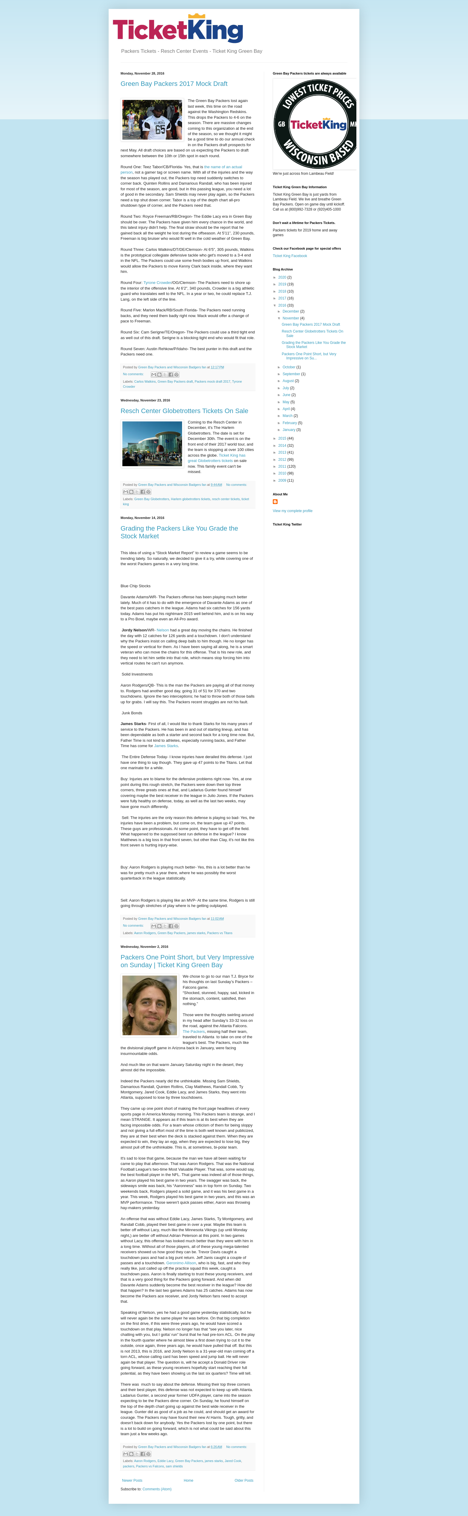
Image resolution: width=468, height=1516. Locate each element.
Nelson (163, 630)
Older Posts (244, 1480)
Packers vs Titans (220, 933)
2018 (282, 291)
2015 (282, 438)
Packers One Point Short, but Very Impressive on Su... (309, 356)
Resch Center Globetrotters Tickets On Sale (184, 411)
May (286, 402)
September (292, 374)
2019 (282, 284)
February (290, 423)
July (286, 388)
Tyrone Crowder (158, 282)
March (288, 416)
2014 (282, 445)
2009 (282, 480)
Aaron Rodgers (145, 933)
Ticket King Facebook (290, 256)
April (287, 409)
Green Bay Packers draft (175, 381)
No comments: (134, 374)
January (289, 430)
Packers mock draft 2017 (212, 381)
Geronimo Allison (181, 1263)
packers (128, 1466)
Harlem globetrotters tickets (190, 499)
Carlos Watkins (145, 381)
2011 (282, 466)
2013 (282, 452)
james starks (196, 933)
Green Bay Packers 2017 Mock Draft (174, 83)
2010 (282, 473)
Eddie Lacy (165, 1461)
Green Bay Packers (172, 933)
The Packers (194, 1031)
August (289, 381)
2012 (282, 460)
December (291, 311)
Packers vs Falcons (150, 1466)
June (287, 395)
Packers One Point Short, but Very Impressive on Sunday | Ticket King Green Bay (187, 961)
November (291, 318)
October (289, 367)
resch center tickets (226, 499)
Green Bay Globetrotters (151, 499)
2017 (282, 298)
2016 (282, 305)
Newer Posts (132, 1480)
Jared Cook (233, 1461)
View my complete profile (292, 511)
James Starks (166, 746)
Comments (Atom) (156, 1489)
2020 (282, 277)
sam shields (174, 1466)
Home (188, 1480)
